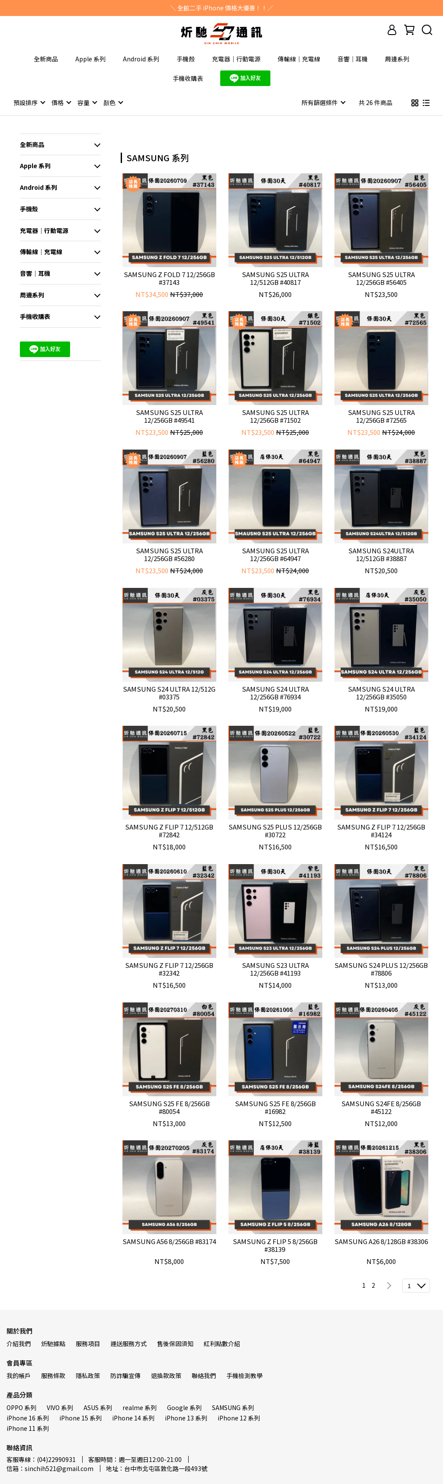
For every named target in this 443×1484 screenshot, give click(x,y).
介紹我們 (18, 1343)
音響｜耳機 (352, 58)
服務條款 (53, 1375)
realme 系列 (139, 1407)
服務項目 (88, 1343)
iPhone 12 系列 (239, 1417)
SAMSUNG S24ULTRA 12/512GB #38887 (381, 554)
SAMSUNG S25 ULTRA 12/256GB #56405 (381, 278)
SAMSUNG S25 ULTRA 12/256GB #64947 (275, 554)
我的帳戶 (18, 1375)
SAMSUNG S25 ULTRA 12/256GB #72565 (381, 416)
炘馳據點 (53, 1343)
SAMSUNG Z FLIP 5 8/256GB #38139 (275, 1245)
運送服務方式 (128, 1343)
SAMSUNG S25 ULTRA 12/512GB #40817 (275, 278)
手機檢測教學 (244, 1375)
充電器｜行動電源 (236, 58)
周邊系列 (397, 58)
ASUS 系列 (97, 1407)
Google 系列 (184, 1407)
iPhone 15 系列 (80, 1417)
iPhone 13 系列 (186, 1417)
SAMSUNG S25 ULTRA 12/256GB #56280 (169, 554)
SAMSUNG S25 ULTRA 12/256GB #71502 (275, 416)
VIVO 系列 (60, 1407)
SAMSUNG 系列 (233, 1407)
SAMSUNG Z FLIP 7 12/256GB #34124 (381, 830)
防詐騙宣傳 (125, 1375)
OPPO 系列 (21, 1407)
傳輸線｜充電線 (299, 58)
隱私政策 (88, 1375)
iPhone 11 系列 (27, 1427)
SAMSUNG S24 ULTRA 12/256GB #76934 (275, 692)
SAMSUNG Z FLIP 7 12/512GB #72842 (169, 830)
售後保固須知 (175, 1343)
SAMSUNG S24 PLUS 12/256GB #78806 (381, 969)
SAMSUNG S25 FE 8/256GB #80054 (169, 1107)
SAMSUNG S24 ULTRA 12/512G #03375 (169, 692)
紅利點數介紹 (222, 1343)
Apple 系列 (90, 58)
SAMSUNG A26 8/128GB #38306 (381, 1241)
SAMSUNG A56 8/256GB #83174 (169, 1241)
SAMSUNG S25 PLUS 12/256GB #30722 (275, 830)
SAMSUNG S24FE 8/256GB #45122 (381, 1107)
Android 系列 (141, 58)
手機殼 (186, 58)
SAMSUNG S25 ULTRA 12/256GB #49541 (169, 416)
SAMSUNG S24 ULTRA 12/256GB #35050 (381, 692)
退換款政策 (166, 1375)
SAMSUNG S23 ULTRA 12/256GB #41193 (275, 969)
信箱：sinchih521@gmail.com (49, 1468)
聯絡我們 (204, 1375)
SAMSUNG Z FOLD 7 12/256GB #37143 (169, 278)
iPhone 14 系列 (133, 1417)
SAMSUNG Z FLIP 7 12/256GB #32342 (169, 969)
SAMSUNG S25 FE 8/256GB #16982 (275, 1107)
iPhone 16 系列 (27, 1417)
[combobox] (136, 156)
